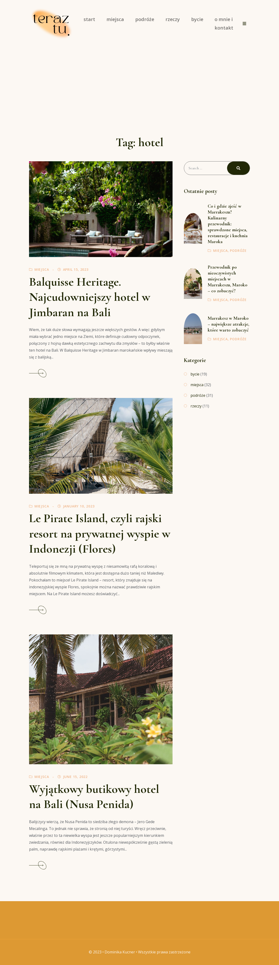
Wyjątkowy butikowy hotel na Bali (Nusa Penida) (94, 797)
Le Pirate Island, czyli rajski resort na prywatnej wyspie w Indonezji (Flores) (99, 533)
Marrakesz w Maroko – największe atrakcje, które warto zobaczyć (228, 324)
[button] (244, 23)
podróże (238, 250)
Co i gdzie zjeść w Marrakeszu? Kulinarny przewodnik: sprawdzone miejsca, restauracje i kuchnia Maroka (228, 224)
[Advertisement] (139, 83)
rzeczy (196, 406)
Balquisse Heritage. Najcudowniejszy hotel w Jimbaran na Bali (89, 297)
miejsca (41, 269)
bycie (194, 374)
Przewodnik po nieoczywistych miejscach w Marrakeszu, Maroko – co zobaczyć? (227, 279)
